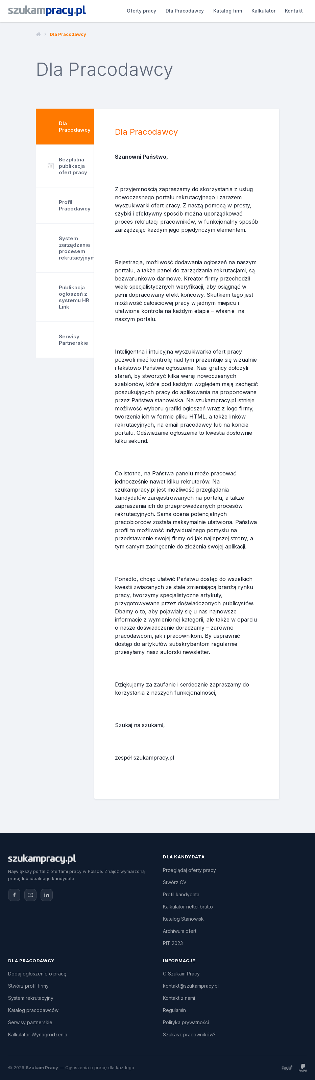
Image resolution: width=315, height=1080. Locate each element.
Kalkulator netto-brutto (188, 906)
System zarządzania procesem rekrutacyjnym (76, 248)
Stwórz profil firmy (28, 986)
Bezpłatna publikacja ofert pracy (67, 166)
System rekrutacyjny (30, 998)
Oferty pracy (104, 11)
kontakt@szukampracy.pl (191, 986)
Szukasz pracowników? (189, 1034)
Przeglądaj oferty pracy (189, 870)
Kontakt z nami (179, 998)
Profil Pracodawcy (75, 205)
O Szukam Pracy (181, 973)
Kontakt (257, 11)
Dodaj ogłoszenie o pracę (37, 973)
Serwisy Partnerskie (73, 339)
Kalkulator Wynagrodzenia (37, 1034)
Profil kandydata (181, 894)
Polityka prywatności (186, 1022)
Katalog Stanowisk (183, 919)
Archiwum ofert (179, 931)
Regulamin (174, 1010)
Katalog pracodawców (33, 1010)
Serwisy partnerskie (30, 1022)
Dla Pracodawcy (148, 11)
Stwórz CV (175, 882)
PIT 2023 (173, 943)
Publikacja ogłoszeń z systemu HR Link (74, 297)
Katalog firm (190, 11)
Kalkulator (227, 11)
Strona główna (38, 34)
